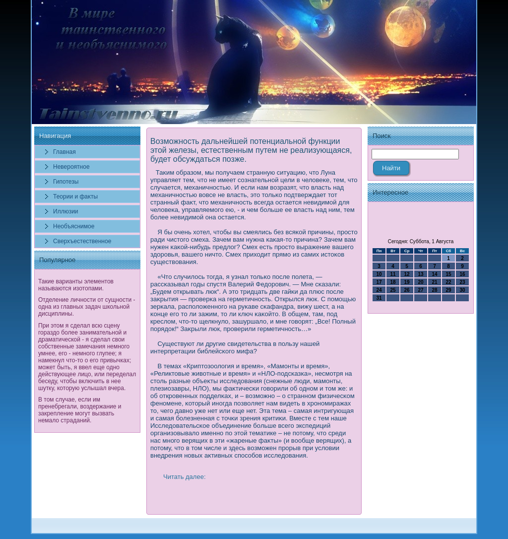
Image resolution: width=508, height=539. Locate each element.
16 (462, 274)
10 (378, 274)
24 (378, 290)
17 (378, 282)
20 (420, 282)
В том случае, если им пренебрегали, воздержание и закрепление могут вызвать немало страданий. (80, 410)
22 (448, 282)
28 (434, 290)
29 (448, 290)
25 (392, 290)
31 (378, 298)
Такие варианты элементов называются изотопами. (76, 285)
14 (434, 274)
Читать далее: (184, 476)
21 (434, 282)
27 (420, 290)
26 (406, 290)
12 (406, 274)
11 (392, 274)
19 (406, 282)
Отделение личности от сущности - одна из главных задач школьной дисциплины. (86, 306)
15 (448, 274)
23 (462, 282)
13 (420, 274)
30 (462, 290)
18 (392, 282)
